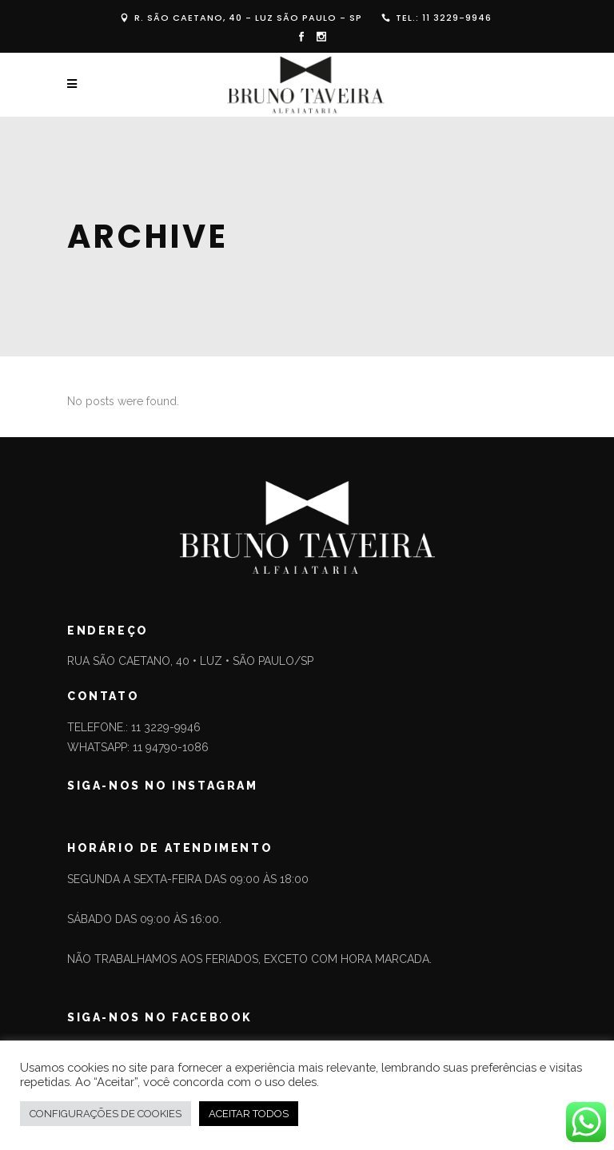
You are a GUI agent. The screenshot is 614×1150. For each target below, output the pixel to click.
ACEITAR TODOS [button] (249, 1114)
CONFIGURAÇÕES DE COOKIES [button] (105, 1114)
